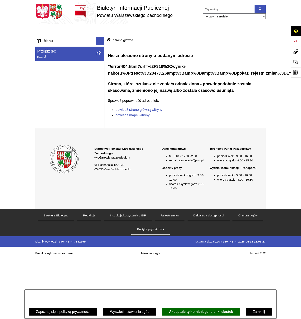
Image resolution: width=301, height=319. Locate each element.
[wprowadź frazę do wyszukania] (229, 9)
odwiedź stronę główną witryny (139, 98)
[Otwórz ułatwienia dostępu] (296, 31)
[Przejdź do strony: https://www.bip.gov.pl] (296, 41)
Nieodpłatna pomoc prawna (58, 116)
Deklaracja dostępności (208, 274)
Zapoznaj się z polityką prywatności (63, 312)
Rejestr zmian (170, 274)
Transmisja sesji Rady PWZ (58, 159)
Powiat (42, 47)
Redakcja (89, 274)
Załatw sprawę (48, 64)
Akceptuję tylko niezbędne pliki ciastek (201, 312)
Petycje (42, 133)
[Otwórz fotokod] (296, 72)
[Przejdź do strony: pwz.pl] (296, 52)
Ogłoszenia (45, 73)
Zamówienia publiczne (54, 81)
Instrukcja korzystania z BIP (128, 274)
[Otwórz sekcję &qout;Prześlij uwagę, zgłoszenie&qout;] (296, 62)
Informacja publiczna (53, 125)
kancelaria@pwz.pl (191, 219)
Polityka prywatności (150, 288)
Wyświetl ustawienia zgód (129, 312)
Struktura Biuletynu (56, 274)
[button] (101, 47)
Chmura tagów (247, 274)
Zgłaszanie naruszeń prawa (58, 99)
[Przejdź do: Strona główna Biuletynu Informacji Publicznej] (109, 29)
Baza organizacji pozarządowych (62, 107)
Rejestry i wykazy (50, 142)
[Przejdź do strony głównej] (104, 11)
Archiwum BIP (48, 168)
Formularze (46, 150)
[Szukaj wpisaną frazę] (260, 9)
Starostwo (44, 56)
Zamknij (259, 312)
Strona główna (48, 38)
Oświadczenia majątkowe (56, 90)
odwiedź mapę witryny (133, 104)
